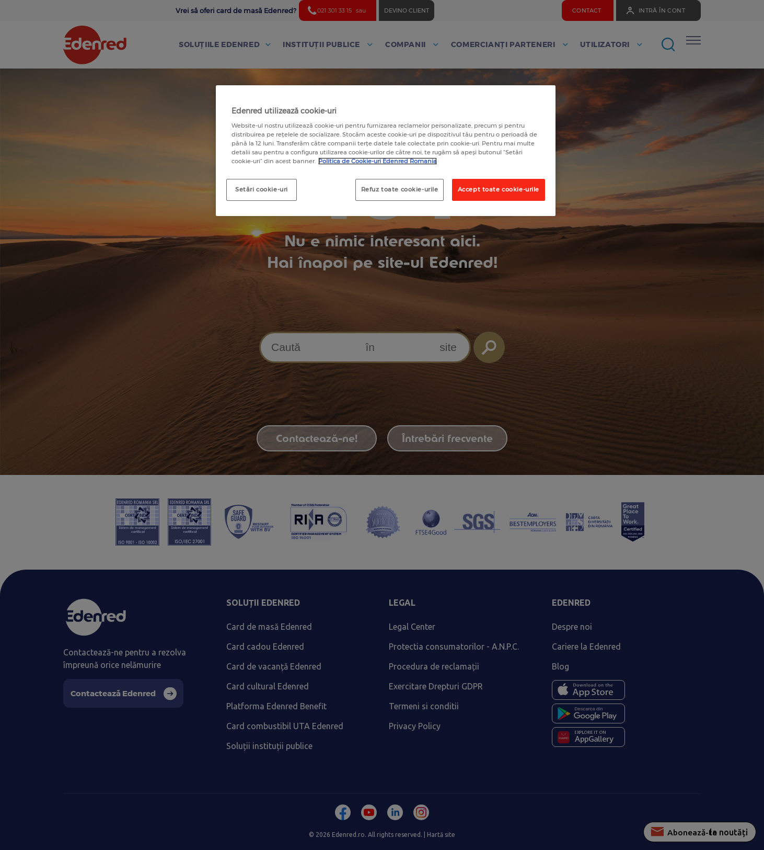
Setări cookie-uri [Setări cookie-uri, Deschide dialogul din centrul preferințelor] (261, 189)
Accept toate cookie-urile (498, 189)
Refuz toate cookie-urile (399, 189)
